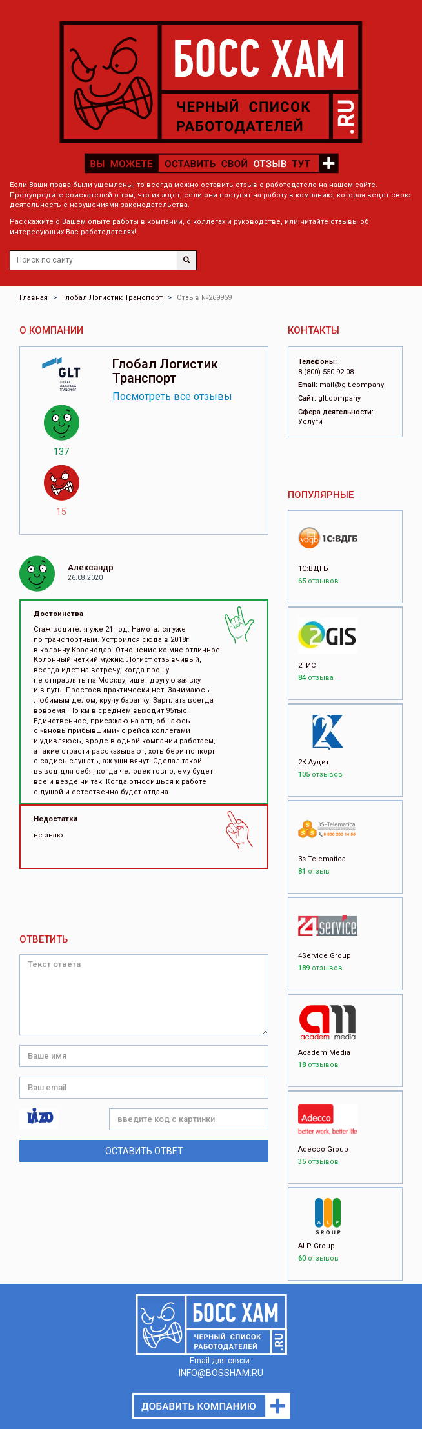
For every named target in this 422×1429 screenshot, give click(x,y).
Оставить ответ (144, 1151)
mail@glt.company (351, 385)
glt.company (339, 398)
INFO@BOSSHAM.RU (221, 1373)
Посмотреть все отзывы (172, 396)
